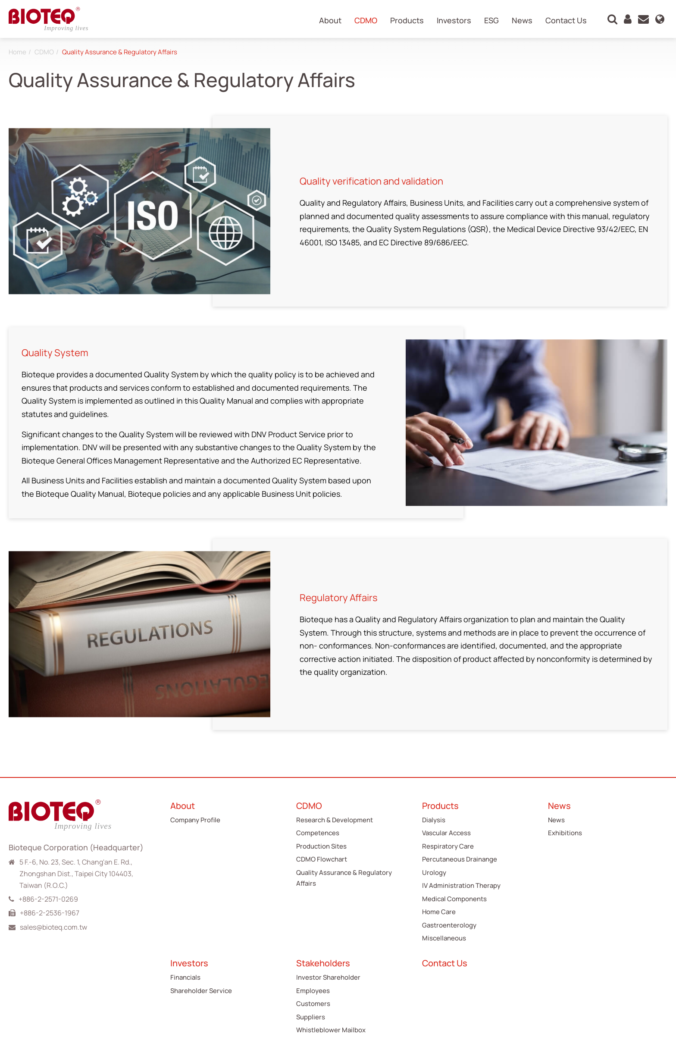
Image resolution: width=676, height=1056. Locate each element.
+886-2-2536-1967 (49, 913)
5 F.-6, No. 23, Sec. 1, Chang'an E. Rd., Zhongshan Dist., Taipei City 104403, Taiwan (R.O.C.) (76, 873)
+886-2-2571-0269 (48, 899)
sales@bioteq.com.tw (53, 927)
